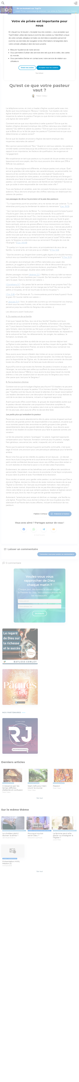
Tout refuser (39, 73)
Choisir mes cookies (27, 67)
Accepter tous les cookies (48, 67)
